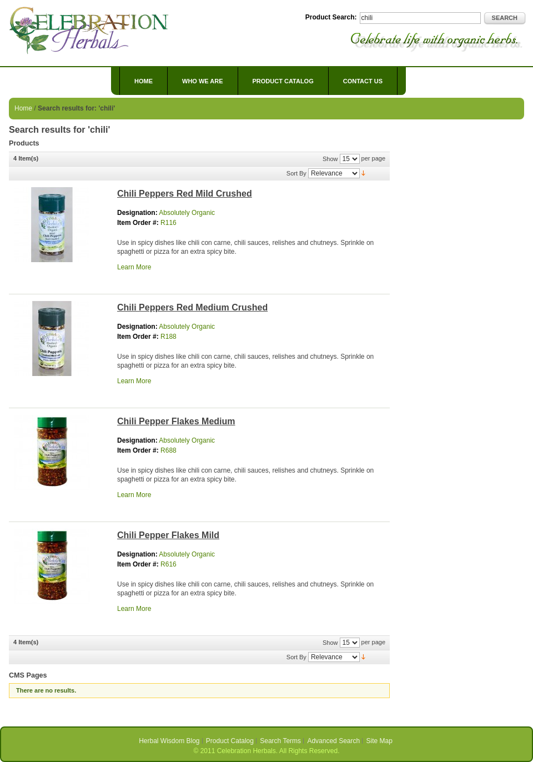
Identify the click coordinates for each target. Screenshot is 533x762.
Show (330, 159)
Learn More (134, 267)
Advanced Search (333, 741)
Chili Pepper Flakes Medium (176, 421)
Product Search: (331, 17)
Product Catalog (230, 741)
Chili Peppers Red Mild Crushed (184, 193)
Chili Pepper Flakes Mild (168, 535)
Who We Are (202, 81)
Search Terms (280, 741)
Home (143, 81)
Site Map (379, 741)
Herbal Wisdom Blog (169, 741)
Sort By (296, 173)
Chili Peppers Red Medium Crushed (192, 307)
